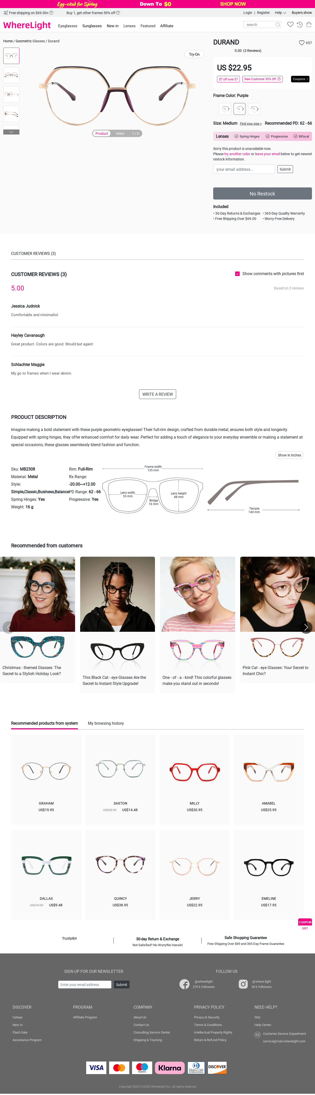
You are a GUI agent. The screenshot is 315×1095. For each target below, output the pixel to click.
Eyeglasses (67, 25)
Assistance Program (27, 1040)
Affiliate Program (85, 1017)
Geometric (24, 41)
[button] (11, 132)
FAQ (257, 1017)
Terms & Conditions (208, 1024)
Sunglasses (92, 25)
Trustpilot (69, 938)
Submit (285, 169)
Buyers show (302, 12)
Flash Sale (20, 1032)
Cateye (17, 1017)
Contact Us (141, 1024)
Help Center (263, 1024)
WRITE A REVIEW (157, 394)
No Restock (262, 193)
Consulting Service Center (152, 1032)
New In (18, 1024)
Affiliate (166, 25)
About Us (140, 1017)
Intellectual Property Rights (213, 1032)
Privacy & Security (206, 1017)
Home (8, 41)
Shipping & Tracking (148, 1040)
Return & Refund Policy (210, 1040)
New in (112, 25)
